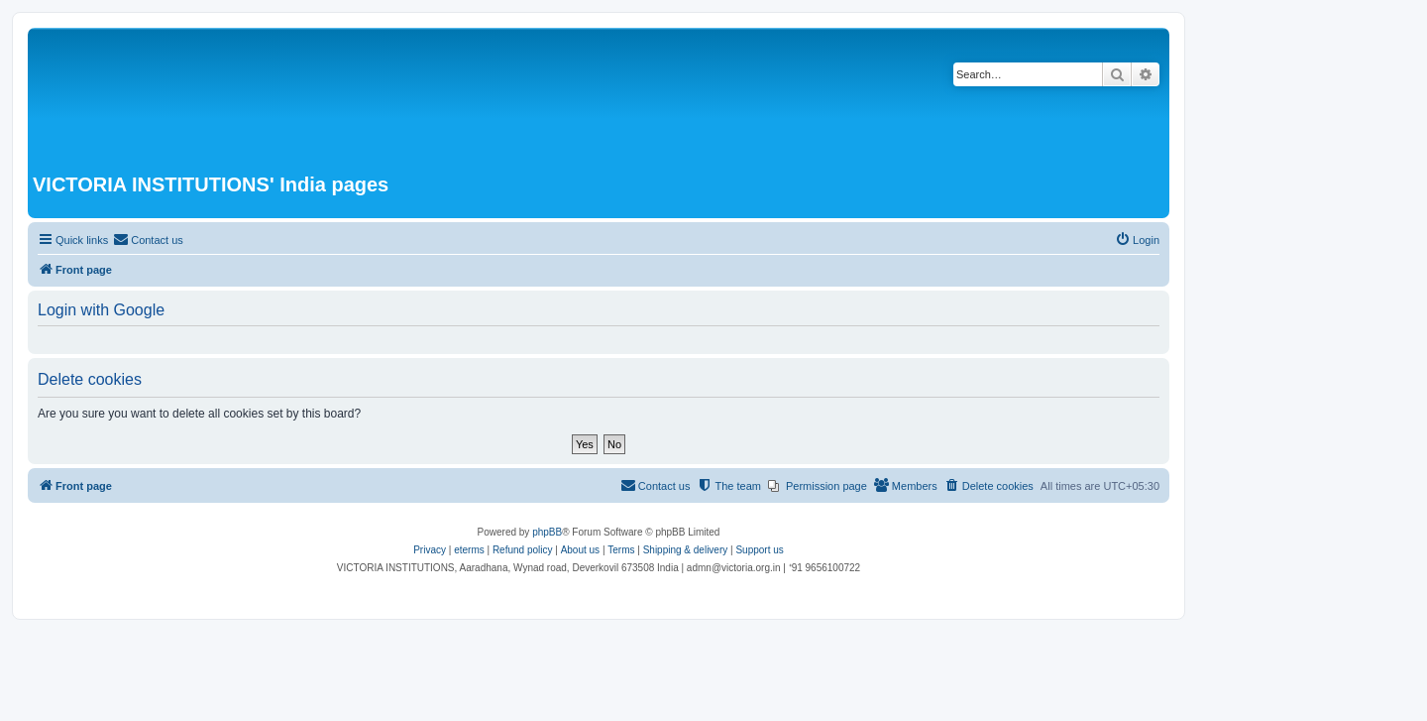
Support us (759, 549)
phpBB (547, 532)
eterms (469, 549)
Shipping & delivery (685, 549)
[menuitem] (148, 240)
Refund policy (523, 549)
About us (580, 549)
